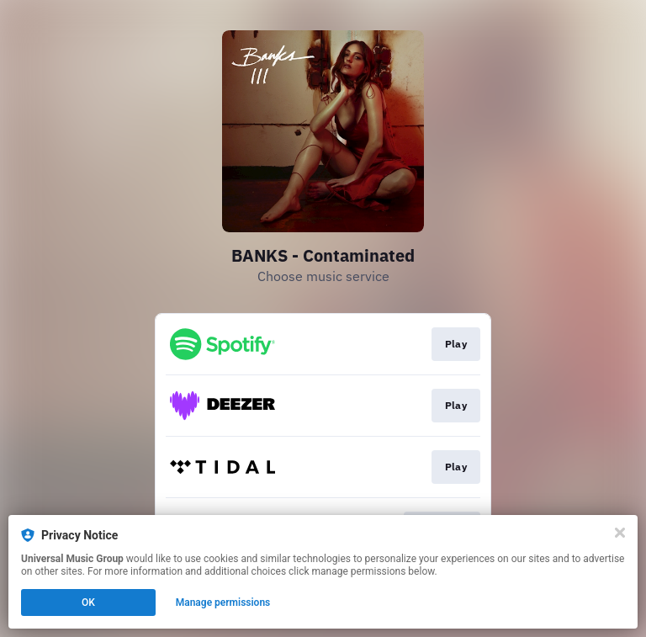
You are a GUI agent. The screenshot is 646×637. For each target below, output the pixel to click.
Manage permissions (223, 602)
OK (88, 602)
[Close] (619, 532)
